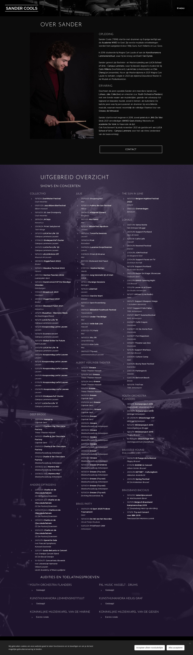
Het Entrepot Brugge (136, 228)
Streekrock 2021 (50, 292)
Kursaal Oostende (43, 546)
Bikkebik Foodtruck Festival (103, 309)
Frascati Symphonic (47, 543)
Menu (181, 8)
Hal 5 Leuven (40, 344)
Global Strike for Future (54, 340)
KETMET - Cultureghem (146, 472)
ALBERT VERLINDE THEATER (93, 362)
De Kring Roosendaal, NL (92, 495)
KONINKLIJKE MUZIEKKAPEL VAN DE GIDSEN (129, 612)
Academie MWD (109, 42)
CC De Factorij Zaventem (46, 496)
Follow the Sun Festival (100, 205)
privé (142, 117)
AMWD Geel (128, 121)
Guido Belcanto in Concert (55, 550)
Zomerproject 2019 (144, 404)
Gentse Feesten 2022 (53, 275)
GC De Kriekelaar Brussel (138, 482)
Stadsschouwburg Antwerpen (48, 452)
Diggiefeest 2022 (52, 261)
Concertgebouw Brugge (137, 428)
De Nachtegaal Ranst (44, 316)
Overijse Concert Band (49, 553)
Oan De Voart (96, 296)
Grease (92, 367)
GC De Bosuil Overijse (44, 556)
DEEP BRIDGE (38, 414)
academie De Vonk (107, 124)
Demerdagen (142, 208)
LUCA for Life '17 (50, 403)
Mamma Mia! (53, 466)
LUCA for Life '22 (51, 247)
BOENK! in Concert (143, 465)
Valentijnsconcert (144, 495)
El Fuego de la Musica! (146, 458)
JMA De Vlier (156, 117)
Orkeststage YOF (147, 418)
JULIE (79, 194)
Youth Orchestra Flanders (150, 94)
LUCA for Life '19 (50, 319)
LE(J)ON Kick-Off (51, 254)
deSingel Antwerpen (136, 414)
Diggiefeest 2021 (51, 299)
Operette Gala (50, 540)
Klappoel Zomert (98, 212)
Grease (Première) (98, 464)
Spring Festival (142, 479)
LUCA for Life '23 (51, 233)
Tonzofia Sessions (98, 233)
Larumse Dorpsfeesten (101, 247)
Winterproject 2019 (144, 425)
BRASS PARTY (84, 504)
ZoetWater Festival (51, 198)
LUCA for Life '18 (50, 347)
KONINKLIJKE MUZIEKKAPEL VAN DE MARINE (60, 612)
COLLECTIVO (38, 194)
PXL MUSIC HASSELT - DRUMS (118, 585)
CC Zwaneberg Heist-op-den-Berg (142, 508)
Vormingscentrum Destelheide (140, 442)
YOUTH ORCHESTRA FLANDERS (51, 585)
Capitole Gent (41, 422)
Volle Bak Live (96, 323)
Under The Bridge (98, 316)
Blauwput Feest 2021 (53, 306)
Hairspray (48, 419)
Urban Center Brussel (136, 468)
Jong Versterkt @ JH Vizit (101, 275)
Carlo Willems (105, 69)
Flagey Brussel (133, 435)
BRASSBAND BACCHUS (135, 490)
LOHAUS (127, 220)
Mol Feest (93, 219)
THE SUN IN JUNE (132, 194)
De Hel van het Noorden (101, 518)
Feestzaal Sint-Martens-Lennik (140, 518)
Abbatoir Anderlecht (136, 475)
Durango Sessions (96, 282)
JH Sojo (46, 219)
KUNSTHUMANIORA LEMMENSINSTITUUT (57, 598)
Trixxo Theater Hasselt (45, 432)
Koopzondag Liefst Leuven (54, 327)
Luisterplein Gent (42, 278)
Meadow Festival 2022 (54, 268)
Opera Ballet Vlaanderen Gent (140, 407)
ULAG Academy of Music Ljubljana (50, 570)
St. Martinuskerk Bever (137, 498)
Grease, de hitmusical (108, 111)
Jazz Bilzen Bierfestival (55, 205)
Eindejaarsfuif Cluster (54, 240)
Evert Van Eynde (144, 56)
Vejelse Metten (97, 268)
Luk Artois (131, 69)
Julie (108, 94)
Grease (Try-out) (97, 472)
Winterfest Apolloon (98, 226)
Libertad (93, 289)
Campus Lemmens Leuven (46, 236)
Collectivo (115, 94)
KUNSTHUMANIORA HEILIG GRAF (121, 598)
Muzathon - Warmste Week (54, 313)
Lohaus (102, 94)
